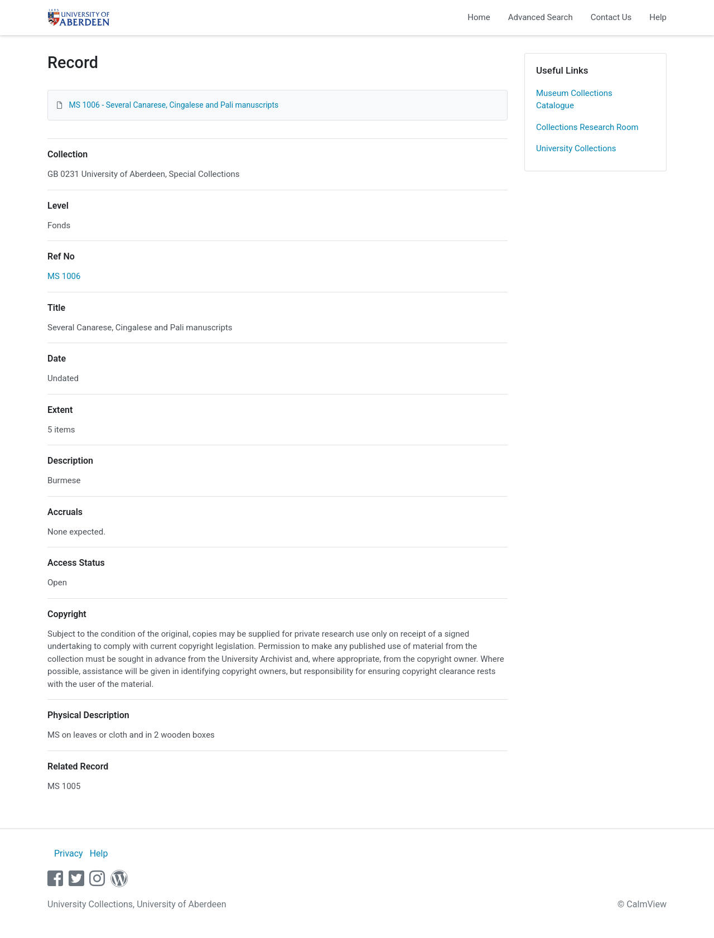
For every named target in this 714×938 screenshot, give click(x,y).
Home (478, 17)
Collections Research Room (587, 127)
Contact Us (611, 17)
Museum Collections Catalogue (574, 99)
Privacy (68, 853)
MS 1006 (63, 276)
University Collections (576, 148)
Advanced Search (540, 17)
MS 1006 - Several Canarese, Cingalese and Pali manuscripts (173, 104)
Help (658, 17)
